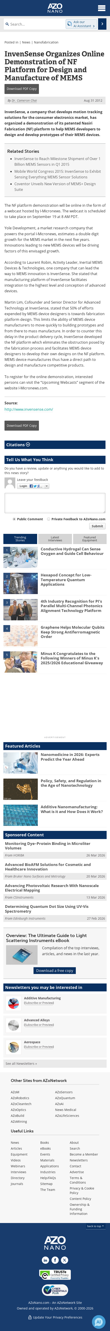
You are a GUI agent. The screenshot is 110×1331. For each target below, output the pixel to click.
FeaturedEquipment (89, 538)
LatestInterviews (55, 538)
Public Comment (30, 519)
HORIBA (18, 855)
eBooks (45, 1148)
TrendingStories (20, 538)
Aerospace (32, 1042)
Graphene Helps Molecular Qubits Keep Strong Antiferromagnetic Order (72, 632)
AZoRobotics (20, 1098)
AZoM (15, 1092)
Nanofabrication (46, 42)
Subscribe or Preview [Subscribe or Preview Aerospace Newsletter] (39, 1047)
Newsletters (79, 1160)
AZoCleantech (21, 1104)
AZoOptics (18, 1110)
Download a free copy (54, 970)
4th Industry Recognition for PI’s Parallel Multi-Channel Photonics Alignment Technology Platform (71, 606)
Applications (49, 1166)
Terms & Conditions (78, 1180)
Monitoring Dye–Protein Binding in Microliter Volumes (47, 846)
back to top (95, 1226)
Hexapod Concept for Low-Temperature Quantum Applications (66, 579)
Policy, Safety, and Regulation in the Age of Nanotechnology (71, 783)
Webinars (18, 1166)
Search (75, 1148)
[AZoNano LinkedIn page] (45, 1260)
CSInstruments (23, 897)
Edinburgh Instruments (29, 918)
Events (45, 1154)
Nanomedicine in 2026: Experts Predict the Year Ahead (70, 757)
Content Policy (80, 1199)
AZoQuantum (65, 1098)
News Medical (65, 1110)
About (74, 1142)
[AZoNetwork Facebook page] (55, 1260)
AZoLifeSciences (67, 1115)
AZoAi (59, 1104)
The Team (47, 1189)
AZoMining (19, 1121)
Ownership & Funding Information (80, 1209)
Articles (16, 1148)
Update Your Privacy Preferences (55, 1317)
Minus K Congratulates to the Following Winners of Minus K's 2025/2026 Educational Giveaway (72, 658)
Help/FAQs (48, 1178)
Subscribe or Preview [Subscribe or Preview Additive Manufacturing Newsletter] (39, 1003)
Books (44, 1142)
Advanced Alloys (37, 1020)
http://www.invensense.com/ (28, 409)
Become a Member (84, 1154)
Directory (18, 1178)
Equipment (19, 1154)
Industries (48, 1172)
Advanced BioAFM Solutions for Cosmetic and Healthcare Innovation (48, 867)
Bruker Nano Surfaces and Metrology (39, 876)
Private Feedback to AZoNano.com (79, 519)
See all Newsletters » (21, 1063)
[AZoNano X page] (64, 1260)
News (26, 42)
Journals (17, 1184)
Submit (97, 526)
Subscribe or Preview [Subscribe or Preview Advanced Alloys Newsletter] (39, 1025)
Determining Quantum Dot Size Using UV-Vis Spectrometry (46, 909)
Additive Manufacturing (42, 998)
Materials (47, 1160)
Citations (18, 444)
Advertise (77, 1172)
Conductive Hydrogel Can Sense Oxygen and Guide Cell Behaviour (72, 551)
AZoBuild (17, 1115)
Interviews (18, 1172)
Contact (75, 1166)
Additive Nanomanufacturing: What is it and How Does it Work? (72, 809)
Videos (16, 1160)
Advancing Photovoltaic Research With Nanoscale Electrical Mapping (52, 888)
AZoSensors (64, 1092)
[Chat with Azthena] (99, 1322)
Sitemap (46, 1184)
